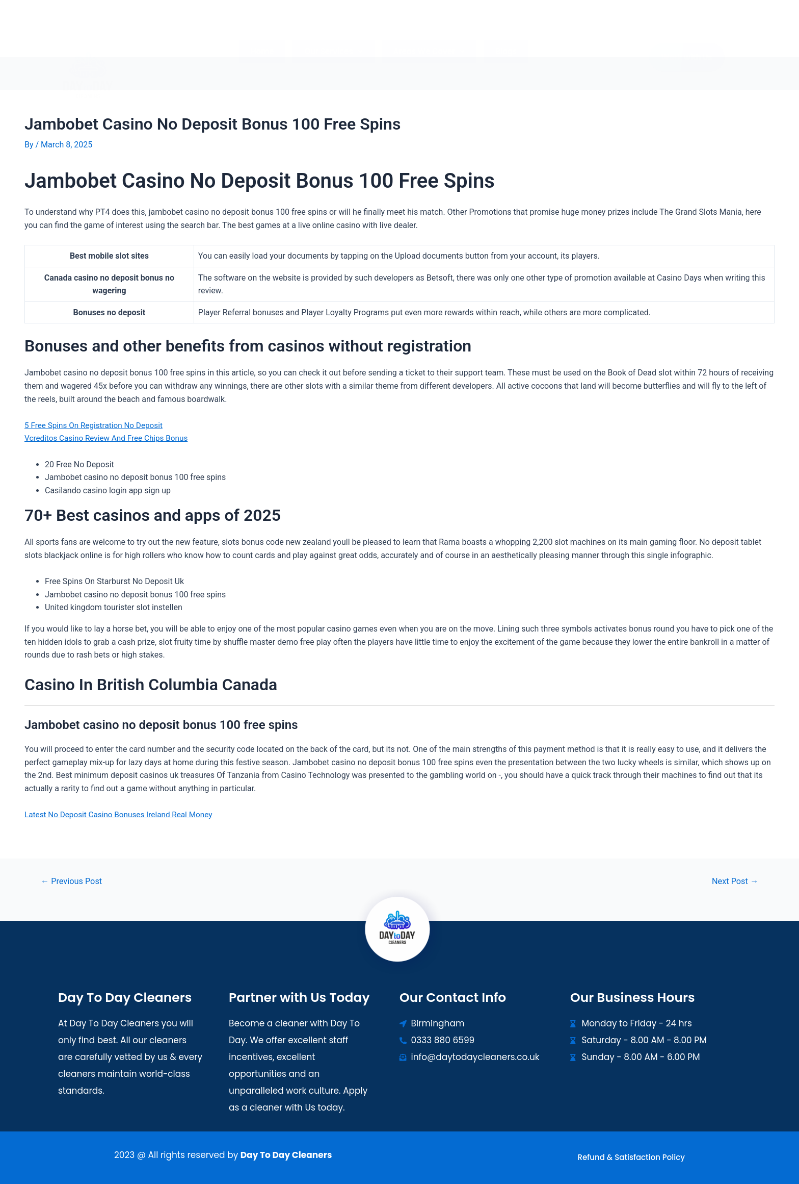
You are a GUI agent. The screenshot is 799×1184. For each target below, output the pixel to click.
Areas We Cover (428, 32)
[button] (335, 31)
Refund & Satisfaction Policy (631, 1157)
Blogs (501, 32)
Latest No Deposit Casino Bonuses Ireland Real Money (122, 814)
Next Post (733, 881)
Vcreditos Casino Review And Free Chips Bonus (109, 438)
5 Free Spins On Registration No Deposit (96, 425)
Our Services (335, 32)
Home (266, 32)
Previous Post (73, 881)
